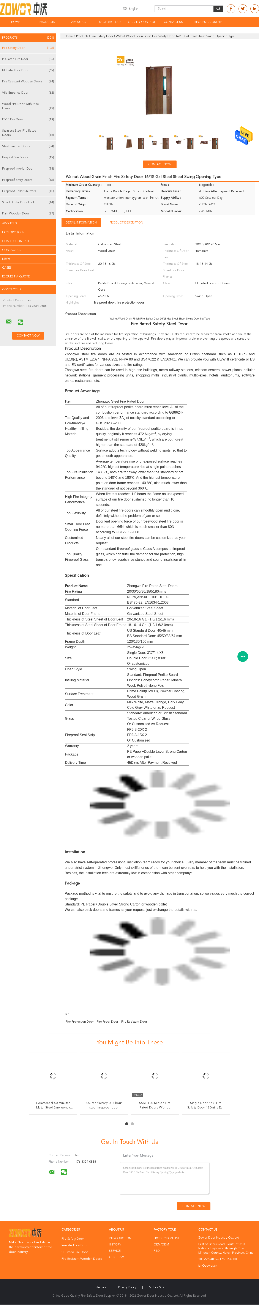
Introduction (120, 1238)
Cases (7, 267)
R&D (157, 1250)
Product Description (126, 222)
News (6, 258)
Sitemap (100, 1287)
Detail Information (81, 222)
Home (15, 22)
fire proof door (107, 1021)
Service (115, 1250)
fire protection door (80, 1021)
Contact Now (159, 164)
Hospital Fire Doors (28, 157)
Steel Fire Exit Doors (28, 146)
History (115, 1244)
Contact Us (173, 22)
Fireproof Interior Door (28, 169)
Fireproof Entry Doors (28, 180)
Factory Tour (110, 22)
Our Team (116, 1257)
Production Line (167, 1238)
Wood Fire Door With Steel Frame (28, 106)
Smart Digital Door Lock (28, 202)
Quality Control (142, 22)
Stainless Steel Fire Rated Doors (28, 133)
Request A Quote (208, 22)
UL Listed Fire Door (28, 70)
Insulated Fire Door (28, 59)
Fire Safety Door (28, 48)
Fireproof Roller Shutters (28, 191)
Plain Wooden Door (28, 213)
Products (47, 22)
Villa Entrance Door (28, 93)
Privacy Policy (127, 1287)
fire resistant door (134, 1021)
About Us (78, 22)
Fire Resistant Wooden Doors (28, 81)
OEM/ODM (161, 1244)
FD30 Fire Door (28, 119)
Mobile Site (156, 1287)
